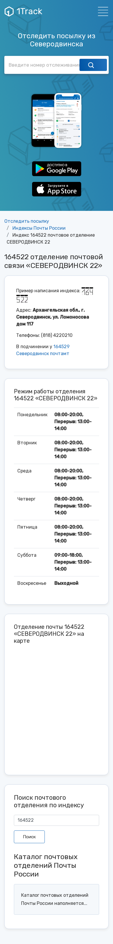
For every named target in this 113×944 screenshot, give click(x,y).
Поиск (29, 836)
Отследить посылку (26, 221)
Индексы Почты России (39, 228)
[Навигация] (101, 11)
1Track (23, 11)
